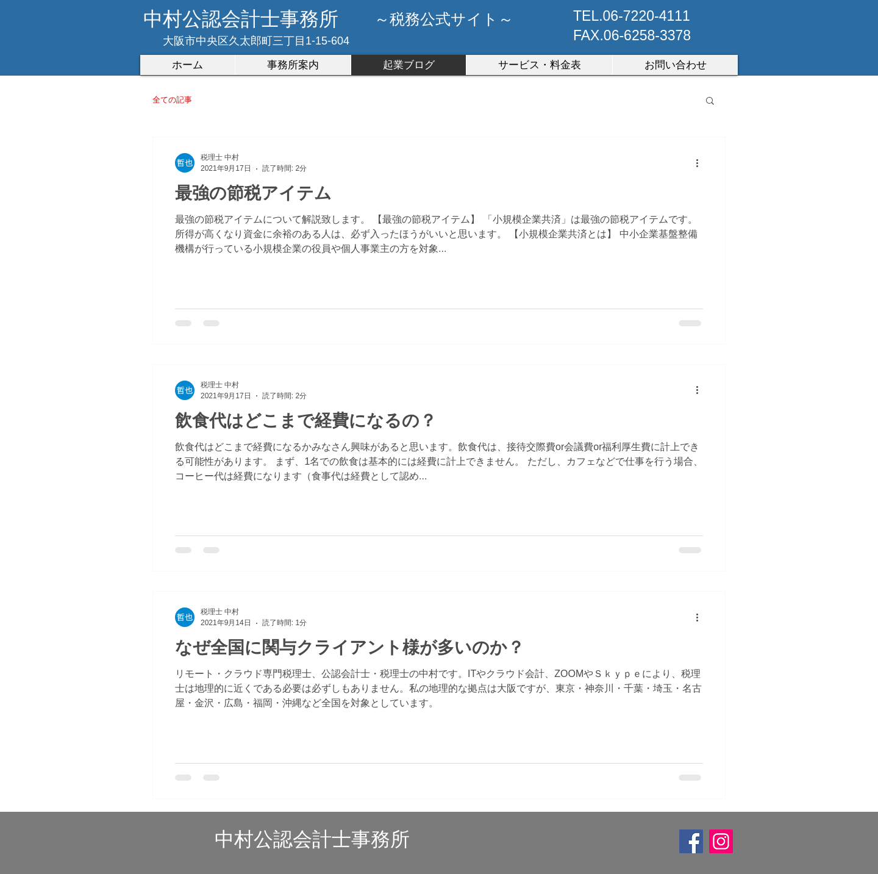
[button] (710, 101)
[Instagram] (721, 841)
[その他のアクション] (701, 163)
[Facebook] (691, 841)
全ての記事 (172, 99)
